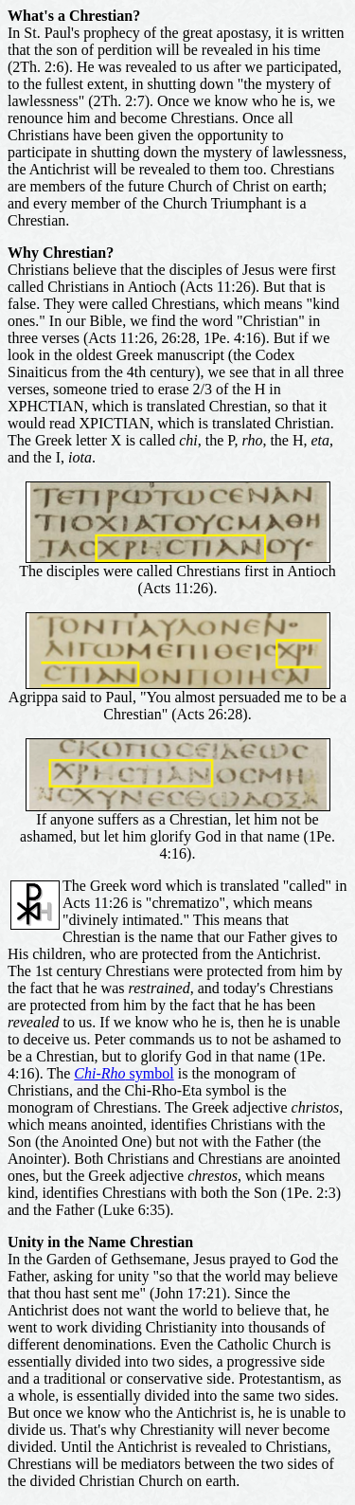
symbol (123, 1073)
